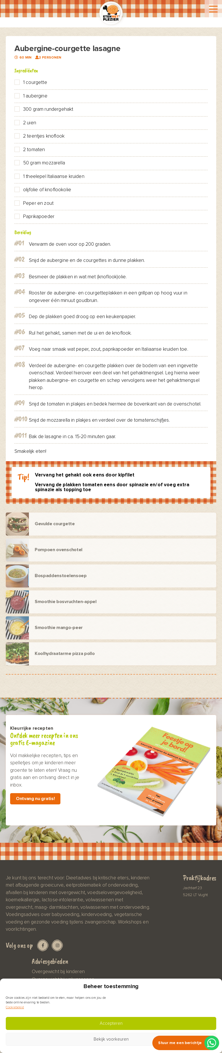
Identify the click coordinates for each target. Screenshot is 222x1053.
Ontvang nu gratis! (35, 799)
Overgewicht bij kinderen (58, 972)
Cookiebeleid (15, 1007)
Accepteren (111, 1023)
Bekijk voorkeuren (111, 1039)
